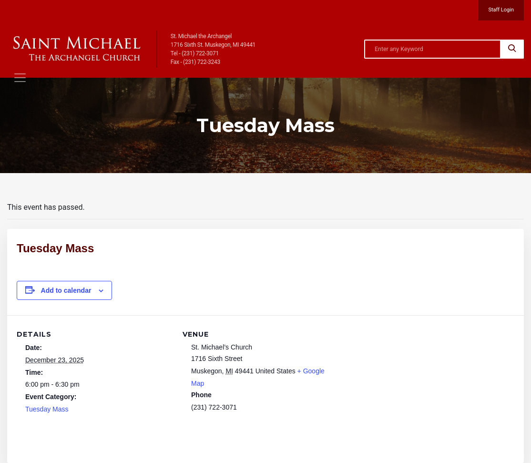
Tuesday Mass (47, 409)
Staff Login (501, 10)
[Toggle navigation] (20, 78)
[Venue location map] (398, 381)
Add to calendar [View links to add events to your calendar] (66, 290)
